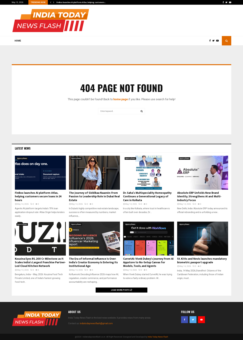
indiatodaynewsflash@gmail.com (96, 323)
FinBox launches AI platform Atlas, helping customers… (81, 2)
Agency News (22, 158)
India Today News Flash (158, 337)
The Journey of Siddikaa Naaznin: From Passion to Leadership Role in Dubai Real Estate (94, 197)
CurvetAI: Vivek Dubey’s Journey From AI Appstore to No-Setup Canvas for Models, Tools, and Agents (148, 263)
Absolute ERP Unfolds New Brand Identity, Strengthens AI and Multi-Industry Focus (199, 197)
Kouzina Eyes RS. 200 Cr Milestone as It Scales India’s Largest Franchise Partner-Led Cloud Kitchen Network (40, 263)
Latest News (22, 148)
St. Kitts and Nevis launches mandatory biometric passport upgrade (202, 261)
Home (18, 40)
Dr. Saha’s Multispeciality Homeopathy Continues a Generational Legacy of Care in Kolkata (147, 197)
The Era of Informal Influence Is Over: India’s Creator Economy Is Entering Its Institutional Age (93, 263)
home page (120, 99)
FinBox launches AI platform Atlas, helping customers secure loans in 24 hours (38, 197)
